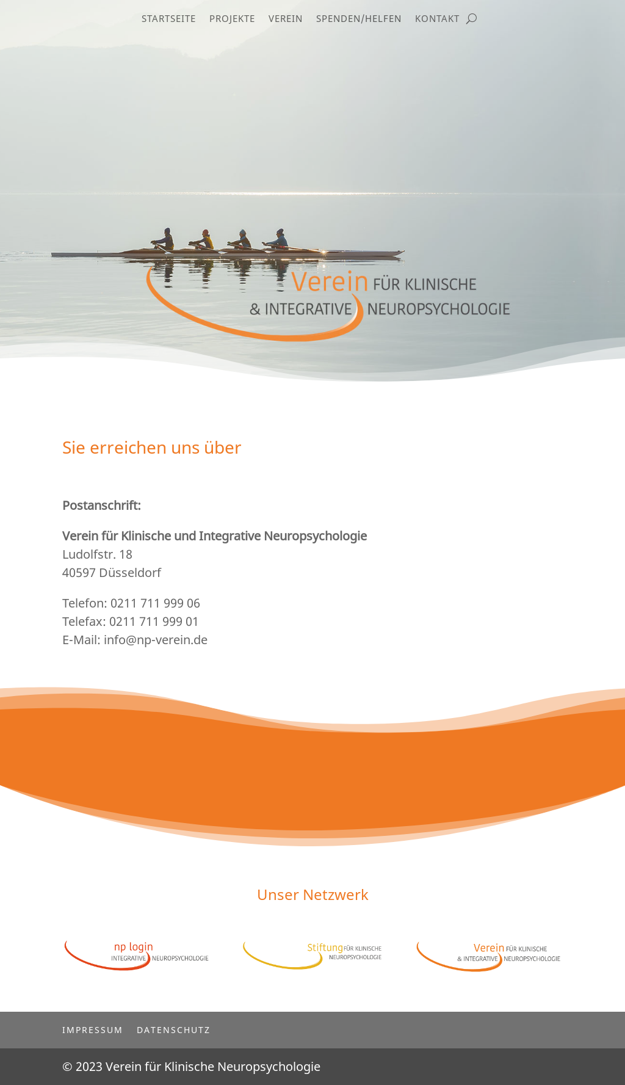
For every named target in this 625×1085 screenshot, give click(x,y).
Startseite (169, 19)
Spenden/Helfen (359, 19)
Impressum (92, 1029)
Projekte (232, 19)
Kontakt (437, 19)
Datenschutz (174, 1029)
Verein (286, 19)
